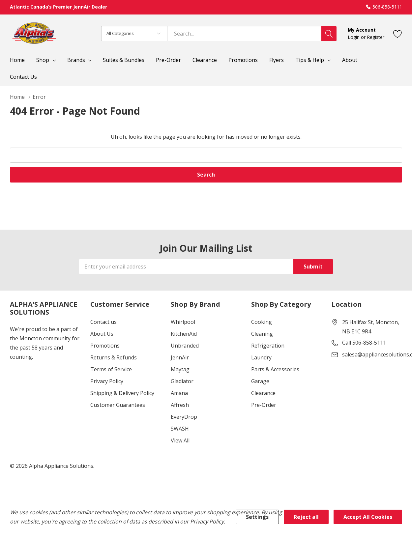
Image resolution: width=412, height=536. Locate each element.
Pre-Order (263, 405)
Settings (257, 517)
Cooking (261, 321)
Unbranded (185, 345)
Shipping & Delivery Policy (122, 393)
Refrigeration (267, 345)
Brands (76, 60)
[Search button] (329, 33)
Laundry (261, 357)
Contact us (103, 321)
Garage (260, 381)
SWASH (180, 428)
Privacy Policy (106, 381)
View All (180, 440)
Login (354, 37)
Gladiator (182, 381)
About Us (101, 333)
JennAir (180, 357)
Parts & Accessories (275, 369)
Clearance (263, 393)
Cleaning (262, 333)
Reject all (306, 517)
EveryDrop (184, 416)
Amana (179, 393)
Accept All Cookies (367, 517)
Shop (42, 60)
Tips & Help (309, 60)
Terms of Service (111, 369)
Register (375, 37)
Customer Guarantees (117, 405)
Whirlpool (183, 321)
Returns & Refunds (113, 357)
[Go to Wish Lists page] (397, 33)
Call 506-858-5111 (364, 342)
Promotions (105, 345)
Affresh (180, 405)
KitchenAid (184, 333)
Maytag (180, 369)
